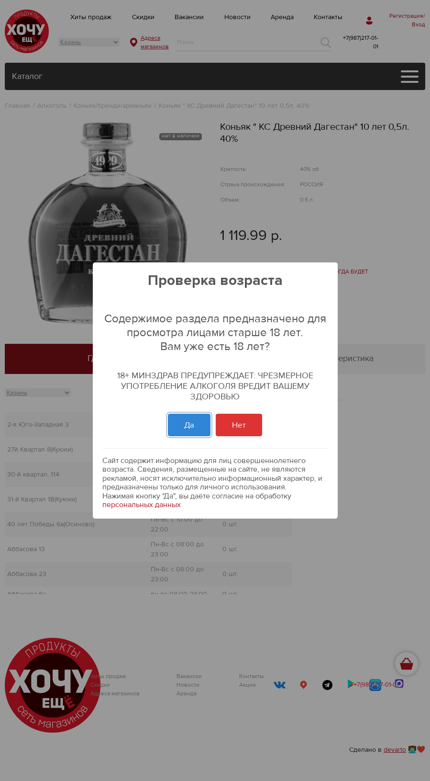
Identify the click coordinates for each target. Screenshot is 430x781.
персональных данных (141, 504)
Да (189, 425)
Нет (239, 425)
